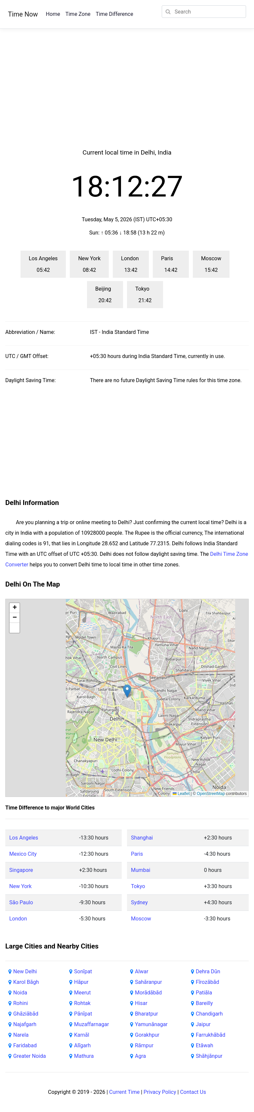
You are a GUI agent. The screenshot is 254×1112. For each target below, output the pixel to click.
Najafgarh (24, 1024)
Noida (20, 992)
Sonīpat (83, 971)
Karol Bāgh (26, 982)
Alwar (141, 971)
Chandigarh (209, 1014)
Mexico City (23, 854)
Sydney (139, 902)
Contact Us (193, 1092)
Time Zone (78, 14)
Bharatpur (146, 1014)
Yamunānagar (151, 1024)
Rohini (20, 1003)
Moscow (141, 918)
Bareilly (204, 1003)
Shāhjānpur (209, 1056)
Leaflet (181, 793)
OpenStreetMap (211, 793)
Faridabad (25, 1045)
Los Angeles (23, 838)
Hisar (141, 1003)
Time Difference (114, 14)
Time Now (23, 14)
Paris (137, 854)
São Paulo (21, 902)
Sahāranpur (148, 982)
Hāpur (81, 982)
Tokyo (138, 886)
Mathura (84, 1056)
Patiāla (204, 992)
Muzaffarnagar (91, 1024)
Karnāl (81, 1035)
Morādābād (148, 992)
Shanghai (142, 838)
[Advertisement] (127, 96)
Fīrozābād (207, 982)
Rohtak (82, 1003)
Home (53, 14)
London (18, 918)
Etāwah (204, 1045)
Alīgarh (82, 1045)
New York (20, 886)
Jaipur (203, 1024)
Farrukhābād (210, 1035)
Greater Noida (29, 1056)
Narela (20, 1035)
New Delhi (25, 971)
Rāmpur (144, 1045)
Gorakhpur (147, 1035)
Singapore (21, 870)
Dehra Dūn (208, 971)
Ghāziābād (25, 1014)
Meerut (82, 992)
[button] (127, 691)
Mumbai (140, 870)
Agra (140, 1056)
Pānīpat (83, 1014)
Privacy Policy (160, 1092)
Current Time (124, 1092)
